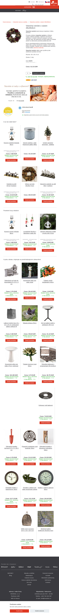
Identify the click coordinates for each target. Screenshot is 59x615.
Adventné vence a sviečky (20, 22)
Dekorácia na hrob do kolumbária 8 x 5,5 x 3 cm (11, 282)
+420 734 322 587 (39, 4)
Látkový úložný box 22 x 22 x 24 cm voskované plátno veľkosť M (11, 324)
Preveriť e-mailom (38, 73)
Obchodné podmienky (47, 577)
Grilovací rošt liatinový (46, 405)
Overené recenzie (48, 573)
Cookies (47, 582)
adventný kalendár (38, 47)
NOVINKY (10, 573)
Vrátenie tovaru (29, 577)
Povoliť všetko (19, 610)
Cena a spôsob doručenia (29, 580)
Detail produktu (11, 160)
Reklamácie (29, 575)
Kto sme (29, 582)
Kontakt (33, 2)
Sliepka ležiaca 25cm (29, 323)
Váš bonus (41, 2)
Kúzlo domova (7, 22)
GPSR (29, 584)
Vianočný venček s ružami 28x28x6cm (40, 22)
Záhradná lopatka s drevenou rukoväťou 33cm (45, 448)
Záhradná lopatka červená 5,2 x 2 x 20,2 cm (11, 448)
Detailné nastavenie (39, 610)
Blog (10, 575)
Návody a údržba (29, 573)
